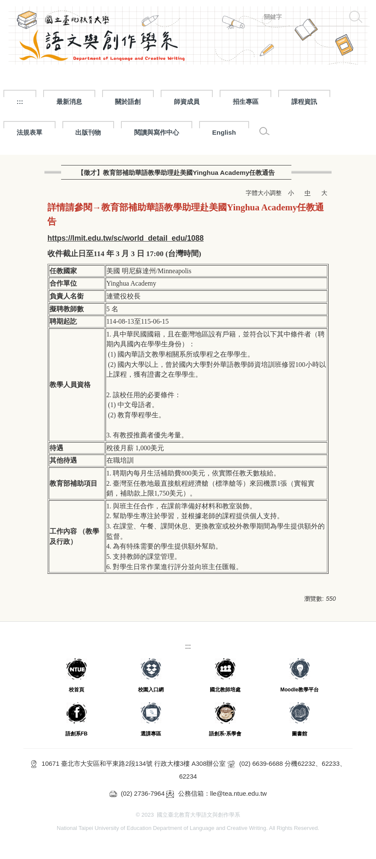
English (224, 132)
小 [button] (291, 192)
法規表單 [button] (29, 132)
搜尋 (355, 16)
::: (20, 101)
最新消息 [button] (69, 101)
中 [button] (308, 192)
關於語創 (128, 101)
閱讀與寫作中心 (156, 132)
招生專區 (245, 101)
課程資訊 (304, 101)
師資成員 (187, 101)
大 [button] (324, 192)
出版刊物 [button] (88, 132)
